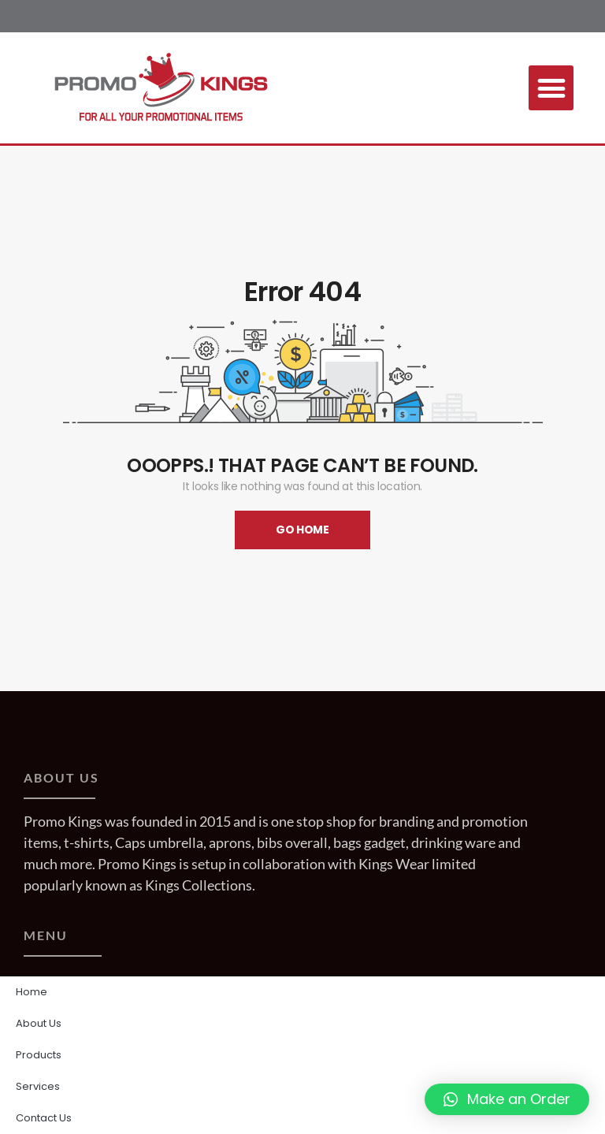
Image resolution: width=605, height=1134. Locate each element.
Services (38, 1086)
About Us (38, 1023)
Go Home (302, 529)
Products (38, 1054)
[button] (551, 87)
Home (31, 991)
